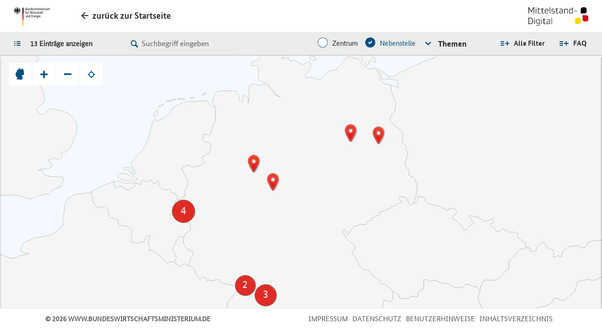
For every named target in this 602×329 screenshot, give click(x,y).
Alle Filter (529, 43)
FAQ (580, 43)
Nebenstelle (398, 43)
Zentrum (345, 43)
